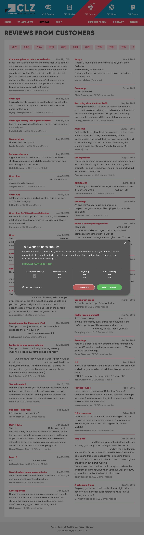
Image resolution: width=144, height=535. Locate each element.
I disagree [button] (82, 287)
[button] (72, 263)
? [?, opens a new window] (55, 258)
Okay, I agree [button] (108, 287)
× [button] (125, 243)
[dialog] (72, 267)
